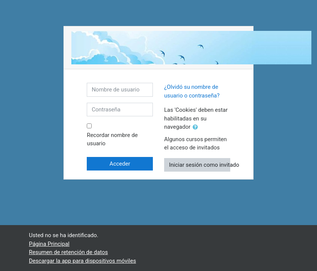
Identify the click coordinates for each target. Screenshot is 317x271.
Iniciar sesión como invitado (199, 164)
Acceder (120, 163)
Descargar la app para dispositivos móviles (82, 260)
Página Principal (49, 244)
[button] (197, 127)
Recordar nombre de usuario (112, 139)
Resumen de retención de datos (68, 252)
